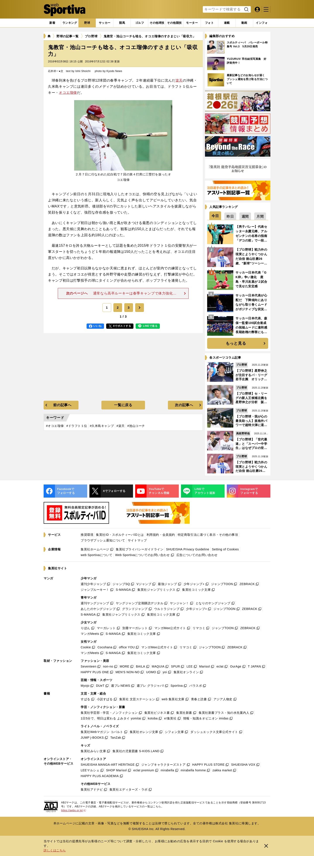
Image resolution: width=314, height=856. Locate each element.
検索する (245, 10)
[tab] (87, 23)
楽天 (179, 80)
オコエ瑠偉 (68, 92)
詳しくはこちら (55, 850)
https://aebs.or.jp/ (73, 810)
